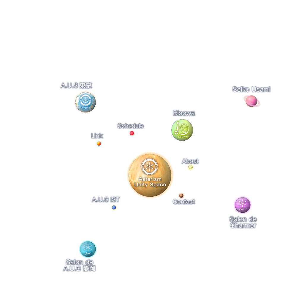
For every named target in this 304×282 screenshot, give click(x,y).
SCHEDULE (168, 35)
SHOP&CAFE (81, 35)
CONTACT (211, 35)
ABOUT (40, 35)
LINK (245, 35)
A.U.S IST (125, 35)
